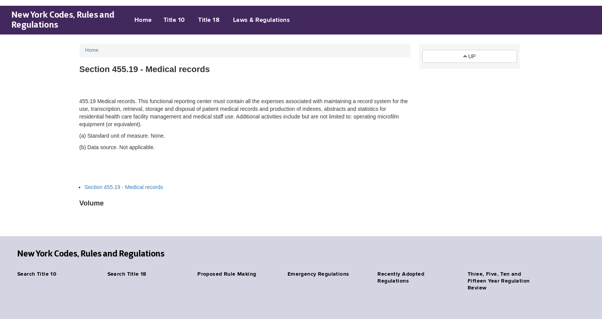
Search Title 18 (127, 274)
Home (143, 20)
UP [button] (469, 56)
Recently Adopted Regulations (400, 277)
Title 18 (209, 20)
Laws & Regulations (261, 20)
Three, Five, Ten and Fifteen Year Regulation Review (499, 281)
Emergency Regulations (318, 274)
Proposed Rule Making (226, 274)
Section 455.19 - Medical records (123, 187)
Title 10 (174, 20)
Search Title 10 (36, 274)
